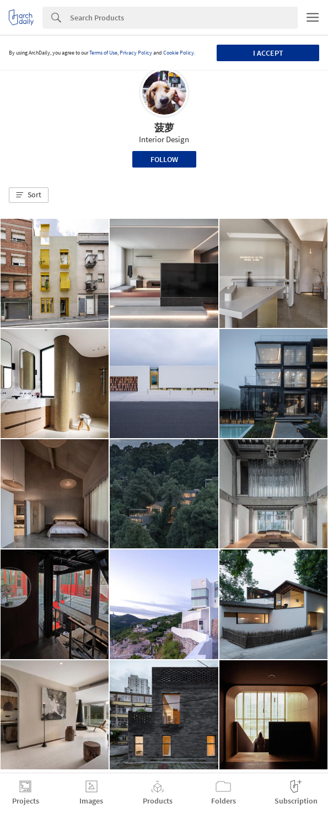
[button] (29, 195)
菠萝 (164, 127)
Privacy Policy (136, 52)
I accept (268, 53)
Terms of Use (103, 52)
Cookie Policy (178, 52)
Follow (164, 159)
